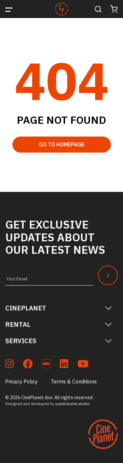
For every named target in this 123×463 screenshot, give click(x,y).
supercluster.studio (72, 403)
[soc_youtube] (83, 365)
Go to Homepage (61, 144)
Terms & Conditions (74, 381)
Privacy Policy (21, 381)
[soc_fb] (28, 365)
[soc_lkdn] (64, 365)
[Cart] (114, 9)
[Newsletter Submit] (108, 275)
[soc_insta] (9, 365)
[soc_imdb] (46, 365)
